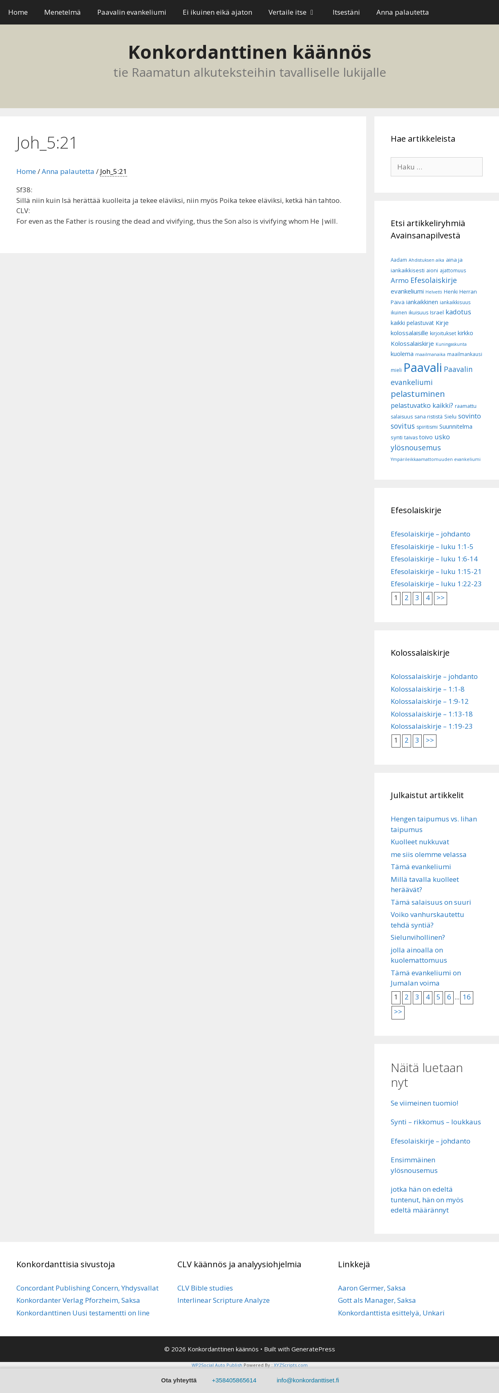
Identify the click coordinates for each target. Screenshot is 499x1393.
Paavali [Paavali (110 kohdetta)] (422, 367)
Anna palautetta (402, 12)
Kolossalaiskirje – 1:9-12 (430, 701)
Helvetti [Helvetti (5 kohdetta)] (433, 292)
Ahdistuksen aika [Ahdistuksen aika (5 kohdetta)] (426, 260)
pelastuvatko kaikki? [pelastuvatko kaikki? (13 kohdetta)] (422, 405)
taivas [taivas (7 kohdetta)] (411, 437)
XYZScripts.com (291, 1365)
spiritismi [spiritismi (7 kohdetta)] (427, 426)
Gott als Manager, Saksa (377, 1300)
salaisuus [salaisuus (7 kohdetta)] (402, 416)
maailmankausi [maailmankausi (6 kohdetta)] (464, 354)
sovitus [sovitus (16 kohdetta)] (403, 426)
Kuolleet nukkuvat (420, 841)
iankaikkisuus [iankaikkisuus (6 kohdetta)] (455, 302)
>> (440, 597)
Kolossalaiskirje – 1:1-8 (428, 689)
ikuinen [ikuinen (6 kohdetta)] (399, 312)
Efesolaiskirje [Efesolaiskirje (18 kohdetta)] (433, 280)
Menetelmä (62, 12)
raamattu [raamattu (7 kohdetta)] (466, 406)
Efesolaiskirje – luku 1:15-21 (436, 571)
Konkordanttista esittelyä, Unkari (391, 1312)
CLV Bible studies (205, 1288)
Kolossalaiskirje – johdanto (434, 676)
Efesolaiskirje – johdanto (430, 534)
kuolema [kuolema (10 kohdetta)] (402, 354)
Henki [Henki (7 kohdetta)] (451, 291)
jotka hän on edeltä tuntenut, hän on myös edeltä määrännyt (427, 1199)
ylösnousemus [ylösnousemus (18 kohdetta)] (416, 447)
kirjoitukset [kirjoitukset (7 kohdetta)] (443, 333)
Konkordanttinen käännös (249, 51)
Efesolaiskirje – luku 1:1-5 (432, 546)
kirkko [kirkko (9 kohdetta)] (465, 333)
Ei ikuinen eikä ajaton (217, 12)
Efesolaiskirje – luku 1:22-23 (436, 583)
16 (467, 996)
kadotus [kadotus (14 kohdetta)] (458, 311)
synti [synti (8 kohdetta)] (397, 437)
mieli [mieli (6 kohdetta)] (396, 370)
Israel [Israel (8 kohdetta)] (437, 312)
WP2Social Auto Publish (217, 1365)
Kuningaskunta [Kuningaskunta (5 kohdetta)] (451, 344)
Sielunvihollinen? (418, 937)
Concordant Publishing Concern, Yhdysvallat (87, 1288)
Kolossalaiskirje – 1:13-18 (432, 714)
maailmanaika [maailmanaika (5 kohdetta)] (430, 354)
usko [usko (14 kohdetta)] (442, 436)
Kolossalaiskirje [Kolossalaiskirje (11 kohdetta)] (412, 343)
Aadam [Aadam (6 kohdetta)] (399, 260)
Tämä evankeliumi (421, 866)
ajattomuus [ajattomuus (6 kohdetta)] (453, 270)
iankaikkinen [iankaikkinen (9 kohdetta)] (422, 302)
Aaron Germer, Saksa (372, 1288)
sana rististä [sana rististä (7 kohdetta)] (428, 416)
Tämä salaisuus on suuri (431, 902)
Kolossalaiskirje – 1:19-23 (432, 726)
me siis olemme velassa (429, 854)
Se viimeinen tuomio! (424, 1103)
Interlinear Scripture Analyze (223, 1300)
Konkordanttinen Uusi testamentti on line (83, 1312)
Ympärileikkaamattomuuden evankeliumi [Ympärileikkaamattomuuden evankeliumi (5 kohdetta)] (436, 459)
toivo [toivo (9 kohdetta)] (426, 437)
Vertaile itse (296, 12)
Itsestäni (346, 12)
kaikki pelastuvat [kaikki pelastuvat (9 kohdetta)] (412, 323)
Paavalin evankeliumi (131, 12)
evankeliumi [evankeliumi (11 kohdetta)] (407, 291)
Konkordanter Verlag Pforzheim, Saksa (78, 1300)
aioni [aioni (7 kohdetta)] (432, 270)
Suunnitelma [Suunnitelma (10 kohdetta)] (455, 426)
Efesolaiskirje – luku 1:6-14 (434, 558)
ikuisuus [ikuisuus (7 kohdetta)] (418, 312)
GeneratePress (313, 1349)
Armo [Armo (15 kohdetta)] (400, 280)
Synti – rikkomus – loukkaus (436, 1121)
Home (18, 12)
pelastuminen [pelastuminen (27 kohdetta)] (418, 393)
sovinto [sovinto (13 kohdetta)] (469, 416)
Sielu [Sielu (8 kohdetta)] (450, 416)
